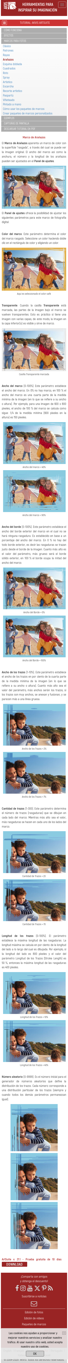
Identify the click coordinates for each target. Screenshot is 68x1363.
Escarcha (8, 86)
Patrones (8, 50)
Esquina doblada (12, 64)
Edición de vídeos (34, 1318)
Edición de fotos (34, 1312)
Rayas (6, 55)
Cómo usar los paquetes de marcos (23, 109)
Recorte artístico (12, 91)
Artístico (7, 82)
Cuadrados (9, 68)
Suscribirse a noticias (34, 1300)
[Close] (64, 1333)
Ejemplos (9, 118)
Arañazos (8, 59)
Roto (5, 73)
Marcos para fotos (15, 41)
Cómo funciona (13, 30)
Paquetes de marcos (34, 1324)
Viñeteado (9, 100)
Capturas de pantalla (16, 123)
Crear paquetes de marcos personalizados (27, 113)
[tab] (34, 30)
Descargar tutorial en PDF (19, 129)
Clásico (7, 46)
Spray (6, 77)
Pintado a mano (12, 104)
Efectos (8, 35)
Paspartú (8, 95)
